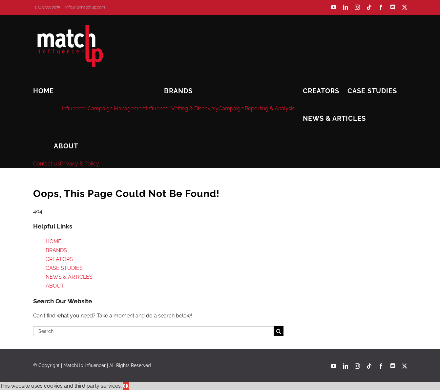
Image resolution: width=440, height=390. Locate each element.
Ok (126, 385)
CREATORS (59, 259)
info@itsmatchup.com (85, 7)
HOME (53, 241)
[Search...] (153, 331)
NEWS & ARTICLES (69, 277)
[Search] (278, 331)
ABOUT (55, 286)
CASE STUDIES (64, 268)
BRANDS (56, 250)
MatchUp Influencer (84, 365)
